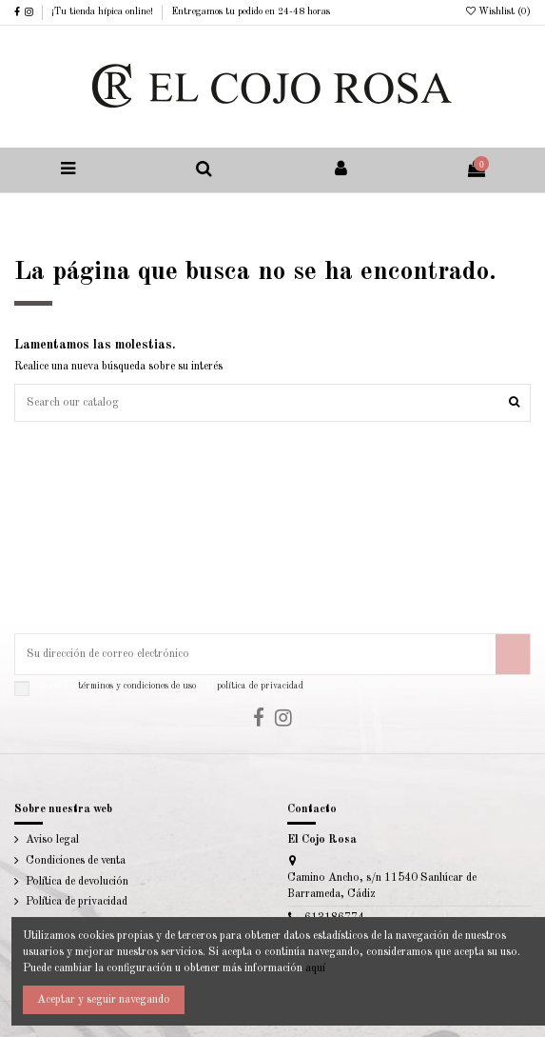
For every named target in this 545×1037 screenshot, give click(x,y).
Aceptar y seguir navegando (103, 1000)
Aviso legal (52, 840)
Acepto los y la (169, 686)
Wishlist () (498, 11)
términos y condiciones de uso (137, 686)
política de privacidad (260, 686)
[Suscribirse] (513, 654)
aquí (315, 968)
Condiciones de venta (76, 861)
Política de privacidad (76, 901)
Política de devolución (77, 881)
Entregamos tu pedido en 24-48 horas (250, 11)
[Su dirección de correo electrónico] (255, 654)
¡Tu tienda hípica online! (103, 11)
